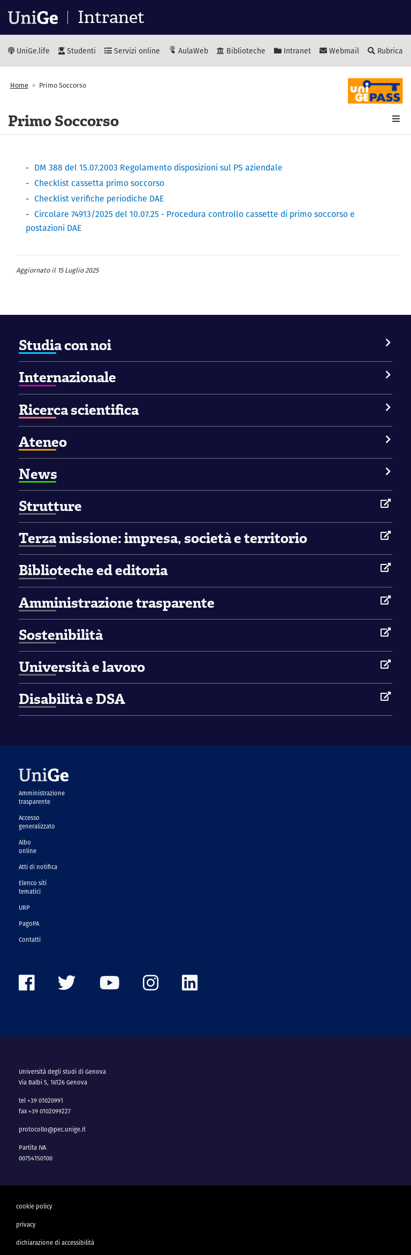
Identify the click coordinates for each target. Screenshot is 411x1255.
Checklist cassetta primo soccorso (99, 183)
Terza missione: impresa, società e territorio (163, 538)
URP (24, 907)
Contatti (30, 939)
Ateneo (43, 442)
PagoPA (29, 923)
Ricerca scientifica (79, 410)
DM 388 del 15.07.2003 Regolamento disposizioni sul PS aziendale (158, 167)
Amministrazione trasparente (117, 603)
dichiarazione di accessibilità (55, 1242)
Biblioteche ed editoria (93, 570)
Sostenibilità (61, 635)
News (38, 474)
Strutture (50, 506)
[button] (396, 119)
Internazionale (67, 377)
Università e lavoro (82, 667)
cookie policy (34, 1206)
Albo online (27, 846)
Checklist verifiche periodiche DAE (99, 198)
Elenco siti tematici (33, 887)
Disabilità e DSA (72, 699)
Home (19, 85)
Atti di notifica (38, 867)
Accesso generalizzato (37, 822)
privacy (26, 1224)
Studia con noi (65, 345)
